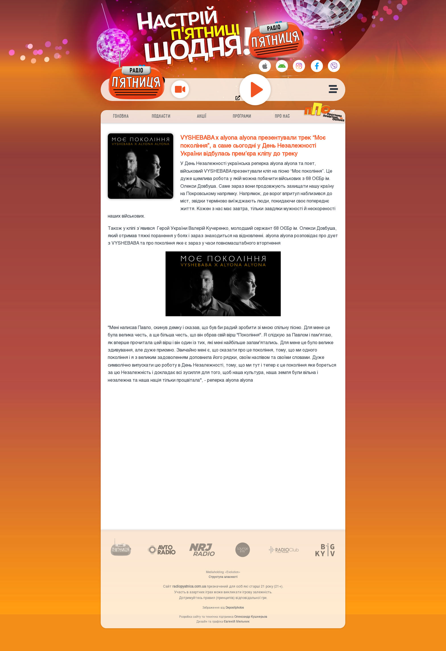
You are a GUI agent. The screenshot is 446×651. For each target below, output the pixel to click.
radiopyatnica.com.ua (189, 586)
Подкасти (161, 116)
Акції (202, 116)
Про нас (282, 116)
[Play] (255, 89)
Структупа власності (223, 576)
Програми (242, 116)
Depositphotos (235, 607)
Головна (121, 116)
